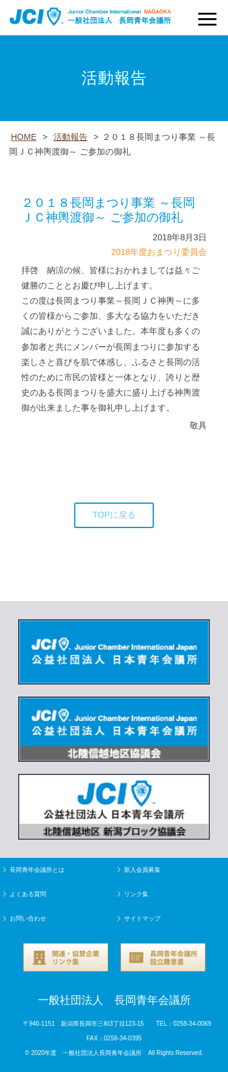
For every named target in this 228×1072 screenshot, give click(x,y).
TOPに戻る (114, 515)
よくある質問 (28, 894)
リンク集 (136, 894)
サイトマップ (142, 918)
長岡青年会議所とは (37, 869)
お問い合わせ (28, 918)
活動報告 (71, 137)
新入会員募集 (142, 869)
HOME (23, 137)
